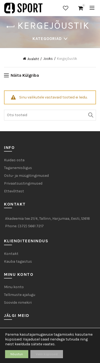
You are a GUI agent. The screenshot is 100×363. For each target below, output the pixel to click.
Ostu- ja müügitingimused (26, 175)
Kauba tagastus (18, 261)
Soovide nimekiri (66, 8)
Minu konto (14, 287)
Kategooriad (47, 38)
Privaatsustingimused (23, 183)
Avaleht (33, 59)
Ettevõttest (14, 191)
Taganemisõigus (18, 168)
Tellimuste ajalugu (19, 294)
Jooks (48, 59)
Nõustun (16, 354)
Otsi (90, 115)
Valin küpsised (47, 354)
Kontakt (11, 253)
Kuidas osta (14, 160)
